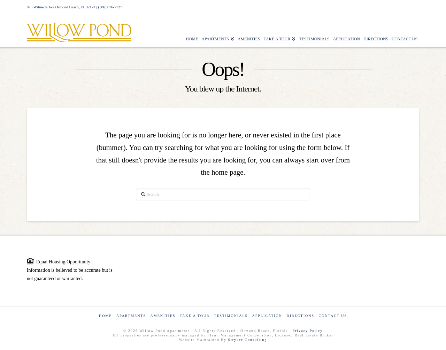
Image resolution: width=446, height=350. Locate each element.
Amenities (163, 316)
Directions (300, 316)
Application (267, 316)
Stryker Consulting (247, 340)
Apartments (131, 316)
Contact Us (332, 316)
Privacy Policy (308, 331)
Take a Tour (195, 316)
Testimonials (231, 316)
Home (105, 316)
